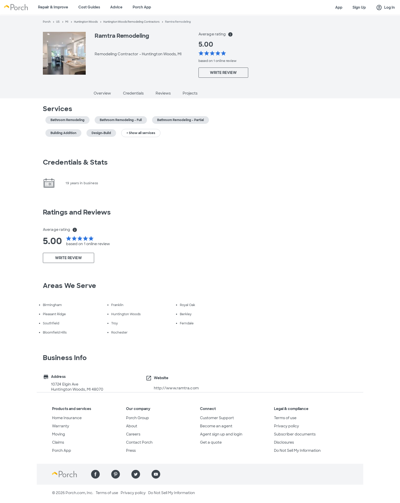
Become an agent (216, 426)
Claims (58, 442)
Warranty (60, 426)
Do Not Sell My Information (297, 450)
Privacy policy (286, 426)
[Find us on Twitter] (135, 474)
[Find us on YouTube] (156, 474)
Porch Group (137, 418)
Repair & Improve (53, 7)
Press (131, 450)
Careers (133, 434)
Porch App (142, 7)
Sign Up (359, 7)
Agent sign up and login (221, 434)
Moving (58, 434)
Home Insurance (67, 418)
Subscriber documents (295, 434)
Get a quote (211, 442)
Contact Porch (139, 442)
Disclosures (284, 442)
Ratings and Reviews (77, 212)
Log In (385, 7)
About (131, 426)
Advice (116, 7)
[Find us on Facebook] (95, 474)
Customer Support (217, 418)
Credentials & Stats (75, 162)
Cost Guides (89, 7)
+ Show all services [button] (141, 133)
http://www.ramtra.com (176, 388)
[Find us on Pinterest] (115, 474)
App (338, 7)
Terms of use (285, 418)
